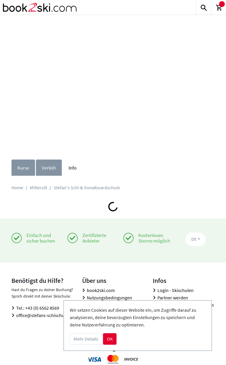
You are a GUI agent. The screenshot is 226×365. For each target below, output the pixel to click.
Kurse (23, 168)
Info (73, 168)
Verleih (49, 168)
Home (17, 187)
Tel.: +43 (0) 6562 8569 (37, 308)
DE (194, 239)
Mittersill (38, 187)
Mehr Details (86, 339)
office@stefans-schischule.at (44, 315)
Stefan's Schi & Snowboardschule (87, 187)
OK (110, 339)
